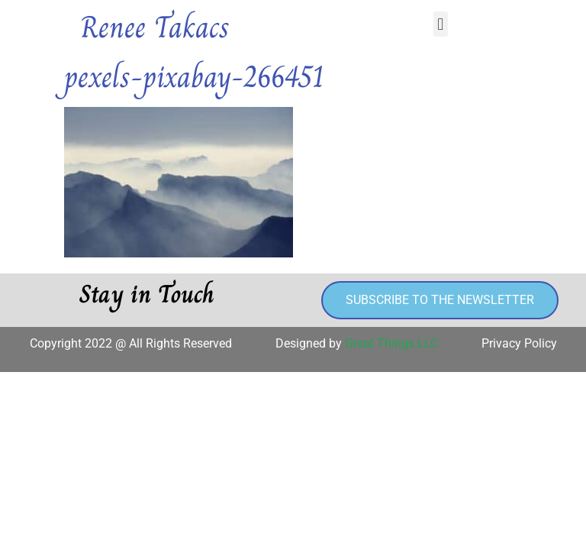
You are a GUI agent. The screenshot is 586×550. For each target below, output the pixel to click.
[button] (440, 24)
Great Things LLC (391, 343)
